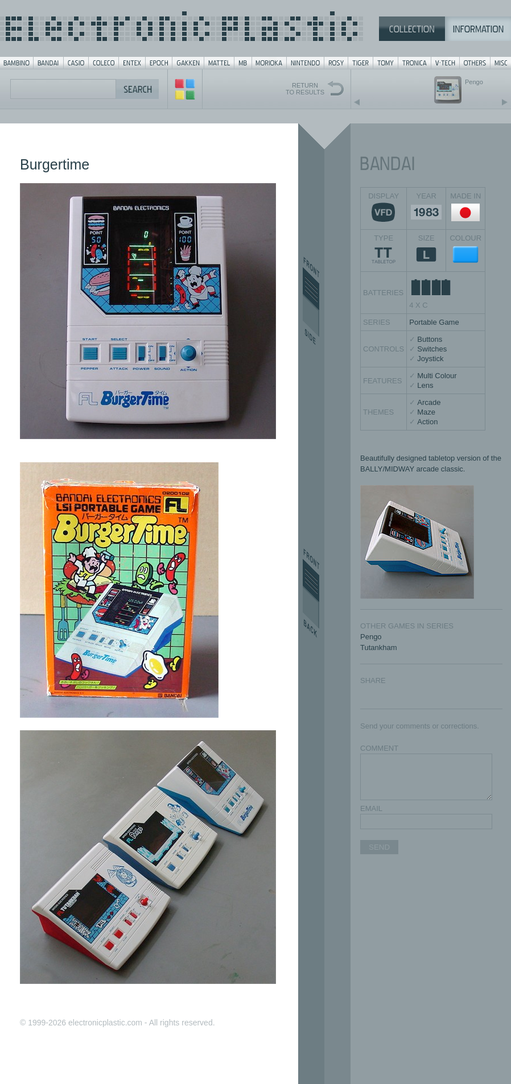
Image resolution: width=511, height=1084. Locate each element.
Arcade (428, 402)
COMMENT (379, 748)
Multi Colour (436, 375)
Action (427, 421)
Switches (432, 349)
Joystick (430, 358)
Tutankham (378, 647)
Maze (426, 412)
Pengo (371, 636)
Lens (425, 385)
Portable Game (434, 322)
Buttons (429, 339)
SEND (379, 847)
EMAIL (371, 808)
